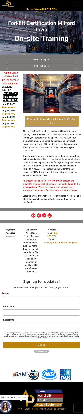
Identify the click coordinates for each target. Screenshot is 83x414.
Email (6, 293)
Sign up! (42, 345)
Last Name (8, 320)
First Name (8, 307)
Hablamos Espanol (41, 59)
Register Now (8, 107)
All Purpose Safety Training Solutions (38, 409)
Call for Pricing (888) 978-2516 (41, 9)
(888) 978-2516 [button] (41, 66)
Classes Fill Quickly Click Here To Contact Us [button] (52, 121)
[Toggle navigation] (77, 3)
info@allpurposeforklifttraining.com (60, 242)
